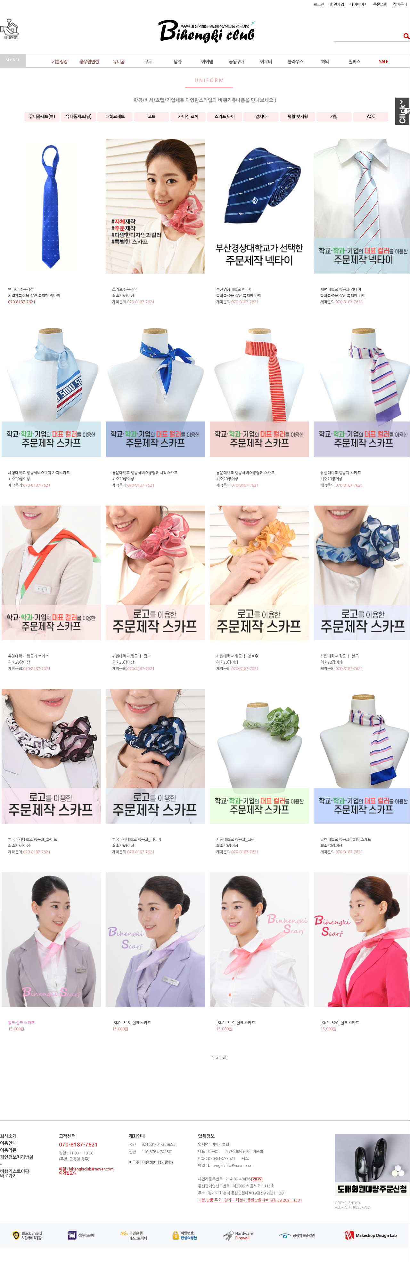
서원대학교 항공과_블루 (339, 656)
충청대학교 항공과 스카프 (28, 656)
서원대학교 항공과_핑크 (131, 656)
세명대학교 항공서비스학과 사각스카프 (39, 473)
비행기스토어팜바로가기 (14, 1173)
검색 (404, 36)
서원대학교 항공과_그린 (235, 840)
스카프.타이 (225, 117)
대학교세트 (115, 117)
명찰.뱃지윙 (298, 117)
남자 (177, 62)
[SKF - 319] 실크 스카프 (235, 1023)
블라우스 (295, 62)
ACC (371, 117)
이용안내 (8, 1143)
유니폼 (118, 62)
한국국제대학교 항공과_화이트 (32, 840)
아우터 (266, 62)
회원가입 (337, 4)
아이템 (207, 62)
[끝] (224, 1057)
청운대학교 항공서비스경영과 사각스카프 (144, 473)
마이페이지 (358, 4)
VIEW (257, 1179)
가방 (334, 117)
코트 (151, 117)
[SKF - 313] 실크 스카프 (131, 1023)
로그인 (319, 4)
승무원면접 (89, 62)
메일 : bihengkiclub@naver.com (86, 1169)
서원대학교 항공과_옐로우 (237, 656)
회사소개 (8, 1136)
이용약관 (8, 1150)
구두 (148, 62)
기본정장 (59, 62)
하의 (325, 62)
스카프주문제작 (124, 290)
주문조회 (380, 4)
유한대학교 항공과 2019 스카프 (345, 840)
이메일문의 (68, 1173)
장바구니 (400, 4)
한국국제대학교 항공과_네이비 (136, 840)
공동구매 (236, 62)
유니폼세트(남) (79, 117)
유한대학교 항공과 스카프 (340, 473)
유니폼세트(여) (42, 117)
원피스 (354, 62)
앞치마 (261, 117)
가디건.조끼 (188, 117)
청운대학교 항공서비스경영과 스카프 (245, 473)
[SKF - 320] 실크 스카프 (339, 1023)
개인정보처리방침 (16, 1157)
